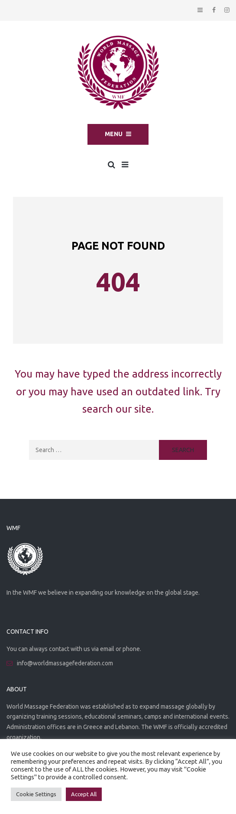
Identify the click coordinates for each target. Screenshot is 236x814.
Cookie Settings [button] (36, 794)
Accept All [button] (84, 794)
